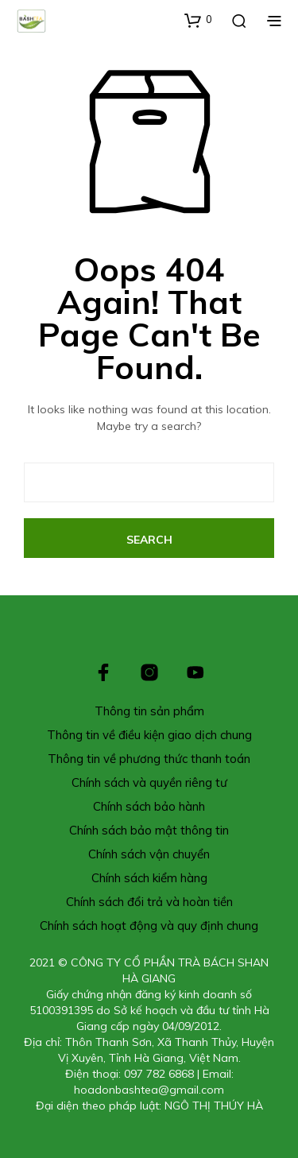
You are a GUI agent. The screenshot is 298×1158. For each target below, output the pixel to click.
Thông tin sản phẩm (149, 710)
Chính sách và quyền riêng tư (149, 782)
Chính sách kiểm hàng (149, 877)
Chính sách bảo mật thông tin (149, 830)
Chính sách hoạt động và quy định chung (149, 925)
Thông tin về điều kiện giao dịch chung (149, 734)
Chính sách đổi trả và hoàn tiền (149, 901)
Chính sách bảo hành (149, 806)
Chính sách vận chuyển (149, 854)
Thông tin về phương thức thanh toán (149, 758)
